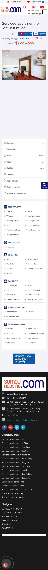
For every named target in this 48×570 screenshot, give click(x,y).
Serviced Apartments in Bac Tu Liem (17, 490)
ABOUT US (6, 524)
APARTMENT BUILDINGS (12, 513)
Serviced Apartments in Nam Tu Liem (17, 474)
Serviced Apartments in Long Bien (16, 470)
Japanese (40, 33)
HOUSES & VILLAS (9, 517)
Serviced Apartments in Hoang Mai (16, 478)
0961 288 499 (36, 14)
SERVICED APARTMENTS (12, 509)
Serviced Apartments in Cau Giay (15, 451)
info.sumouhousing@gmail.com (22, 420)
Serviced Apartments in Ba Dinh (15, 443)
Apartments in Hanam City (12, 493)
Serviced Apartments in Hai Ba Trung (17, 459)
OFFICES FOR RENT (10, 520)
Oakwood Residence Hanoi (13, 482)
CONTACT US (7, 528)
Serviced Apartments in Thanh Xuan (16, 466)
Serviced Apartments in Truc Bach (16, 447)
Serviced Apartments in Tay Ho (14, 439)
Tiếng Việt (26, 33)
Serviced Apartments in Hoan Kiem (16, 455)
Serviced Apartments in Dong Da (15, 463)
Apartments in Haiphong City (14, 497)
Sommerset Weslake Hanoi (13, 486)
